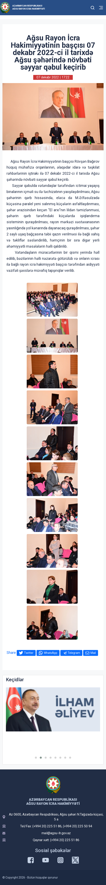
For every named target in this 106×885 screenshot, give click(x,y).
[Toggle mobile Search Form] (92, 7)
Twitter (28, 652)
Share (11, 652)
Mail (93, 652)
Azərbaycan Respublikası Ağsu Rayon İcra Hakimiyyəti (28, 7)
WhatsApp (50, 652)
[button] (35, 758)
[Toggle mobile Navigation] (101, 7)
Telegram (74, 652)
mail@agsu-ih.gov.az (56, 833)
